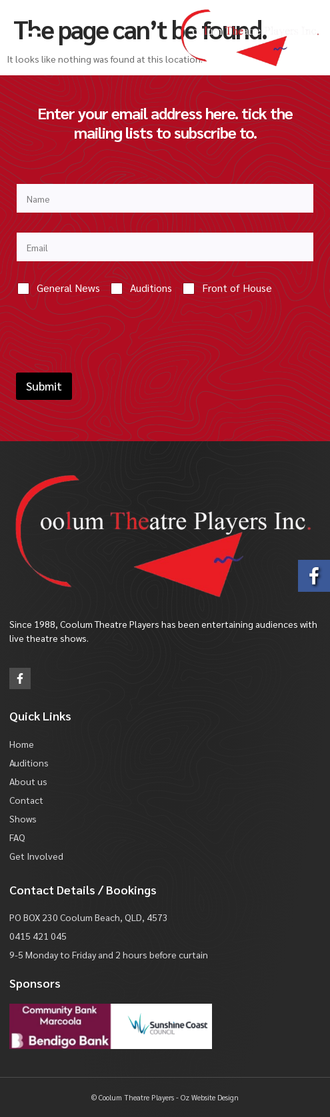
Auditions (151, 288)
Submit (44, 386)
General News (68, 288)
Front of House (237, 288)
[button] (33, 38)
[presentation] (117, 364)
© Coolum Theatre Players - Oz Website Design (165, 1097)
